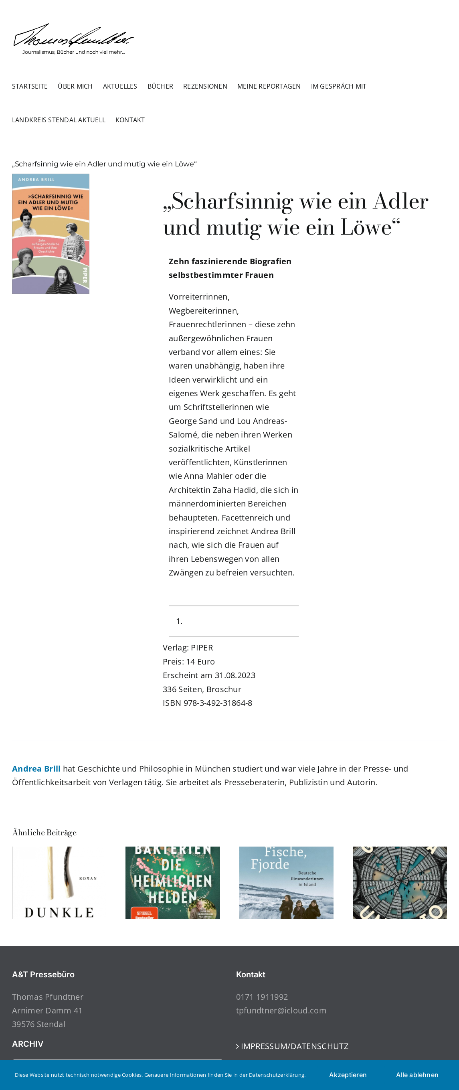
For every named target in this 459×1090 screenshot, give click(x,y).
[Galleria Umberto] (400, 852)
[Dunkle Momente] (59, 852)
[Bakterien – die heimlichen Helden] (172, 852)
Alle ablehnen (417, 1075)
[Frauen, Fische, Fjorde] (286, 852)
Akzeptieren (348, 1075)
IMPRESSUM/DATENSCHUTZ (294, 1046)
